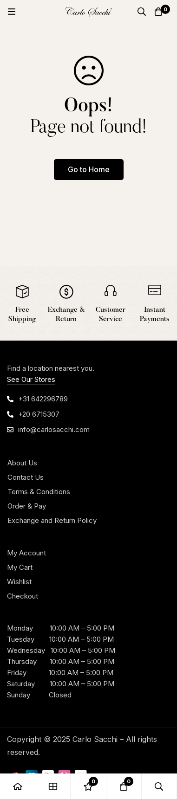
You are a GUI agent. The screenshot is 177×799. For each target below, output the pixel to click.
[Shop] (53, 786)
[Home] (17, 786)
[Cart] (158, 11)
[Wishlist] (88, 786)
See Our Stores (31, 379)
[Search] (141, 11)
